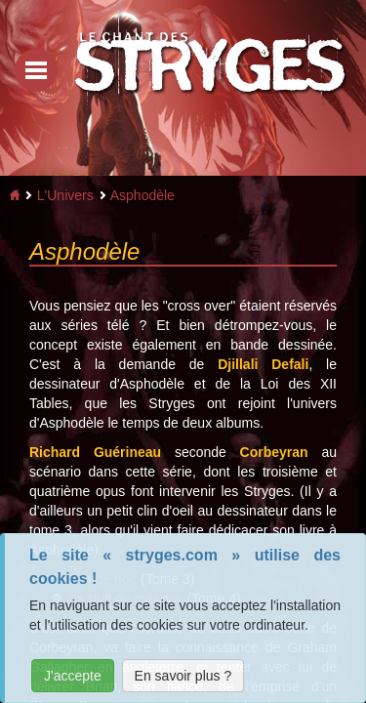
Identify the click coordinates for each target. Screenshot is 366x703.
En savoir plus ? (183, 675)
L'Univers (65, 195)
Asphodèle (142, 195)
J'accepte (73, 675)
